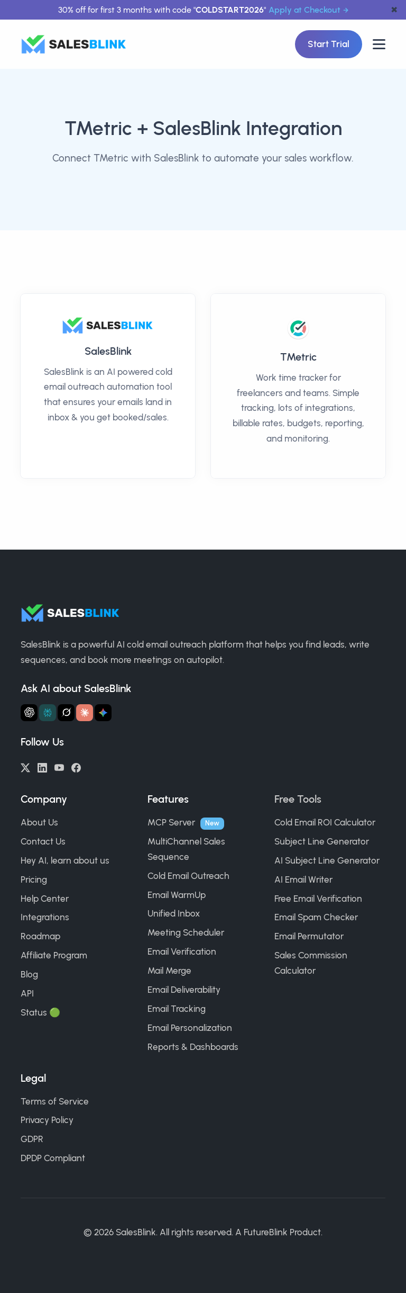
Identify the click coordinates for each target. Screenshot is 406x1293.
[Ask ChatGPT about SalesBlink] (29, 712)
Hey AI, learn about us (65, 860)
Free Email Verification (318, 898)
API (27, 993)
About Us (39, 822)
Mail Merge (169, 970)
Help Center (45, 898)
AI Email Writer (303, 879)
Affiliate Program (54, 955)
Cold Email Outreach (188, 875)
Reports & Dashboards (192, 1046)
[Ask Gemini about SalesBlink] (103, 712)
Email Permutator (309, 936)
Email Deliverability (183, 989)
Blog (29, 974)
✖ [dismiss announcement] (394, 10)
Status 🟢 (40, 1012)
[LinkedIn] (42, 767)
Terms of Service (55, 1101)
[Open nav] (379, 44)
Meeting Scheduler (185, 932)
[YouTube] (59, 767)
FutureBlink (266, 1232)
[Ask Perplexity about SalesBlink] (47, 712)
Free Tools (297, 799)
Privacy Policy (47, 1120)
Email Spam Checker (316, 917)
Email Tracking (176, 1008)
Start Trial (328, 44)
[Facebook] (76, 767)
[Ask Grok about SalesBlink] (66, 712)
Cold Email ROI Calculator (324, 822)
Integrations (45, 917)
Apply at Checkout (304, 10)
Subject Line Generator (321, 841)
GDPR (32, 1139)
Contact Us (43, 841)
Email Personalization (189, 1027)
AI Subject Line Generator (327, 860)
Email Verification (181, 951)
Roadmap (40, 936)
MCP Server (171, 822)
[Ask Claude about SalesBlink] (84, 712)
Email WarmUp (176, 895)
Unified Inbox (173, 913)
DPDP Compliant (53, 1158)
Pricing (34, 879)
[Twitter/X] (25, 767)
